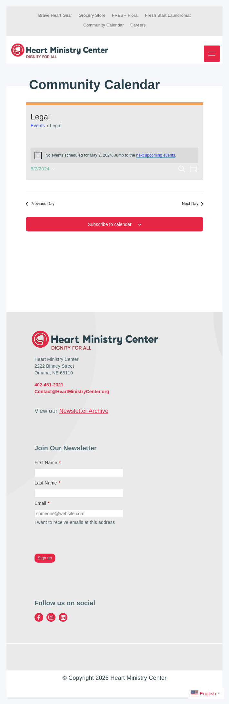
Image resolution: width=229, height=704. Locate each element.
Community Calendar (103, 25)
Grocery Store (92, 15)
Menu (212, 54)
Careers (138, 25)
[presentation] (84, 539)
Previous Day (40, 203)
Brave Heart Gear (55, 15)
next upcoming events (155, 155)
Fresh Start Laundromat (168, 15)
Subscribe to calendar (109, 224)
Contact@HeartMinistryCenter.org (72, 391)
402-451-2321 (49, 384)
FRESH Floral (125, 15)
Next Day (192, 203)
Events (38, 125)
